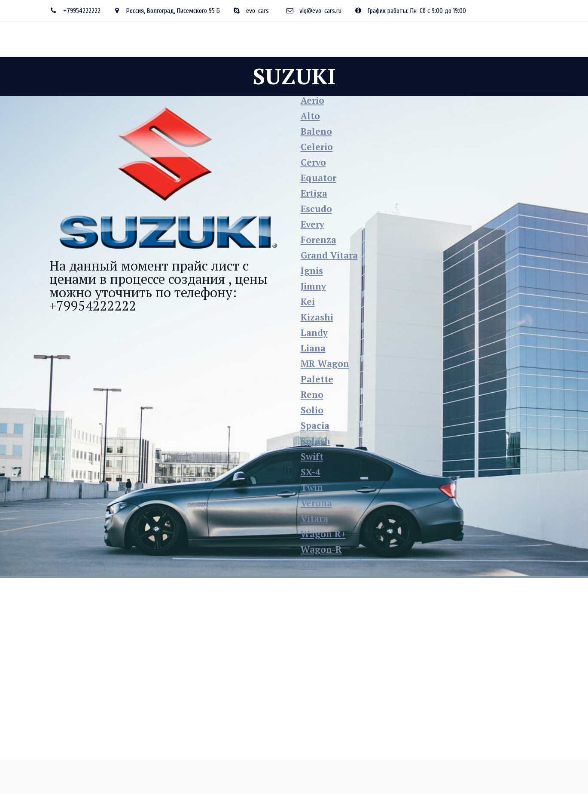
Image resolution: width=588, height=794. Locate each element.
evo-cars (257, 11)
